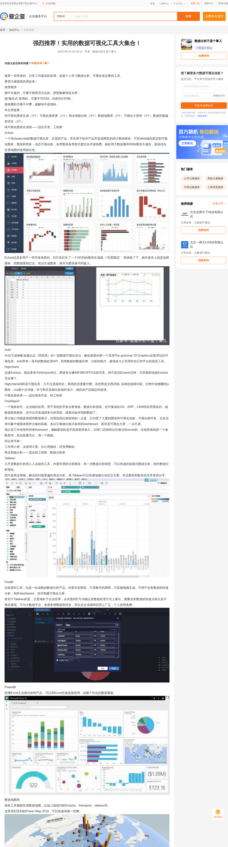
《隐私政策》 (202, 116)
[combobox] (127, 16)
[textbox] (136, 16)
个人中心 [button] (179, 3)
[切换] (53, 3)
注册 (225, 3)
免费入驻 (195, 3)
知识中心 (14, 30)
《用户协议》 (190, 116)
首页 (152, 3)
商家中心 (209, 3)
